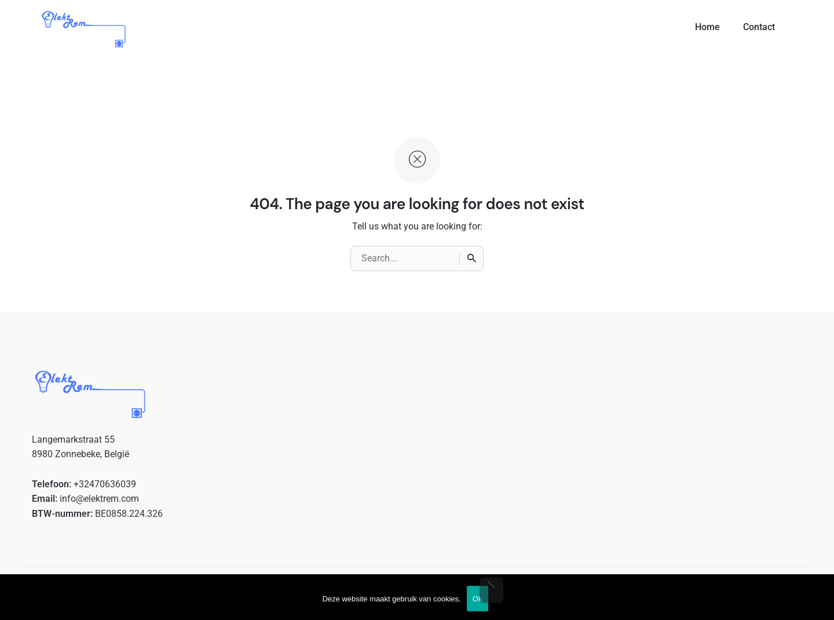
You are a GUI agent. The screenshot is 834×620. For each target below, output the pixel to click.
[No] (491, 590)
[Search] (471, 258)
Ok (477, 599)
